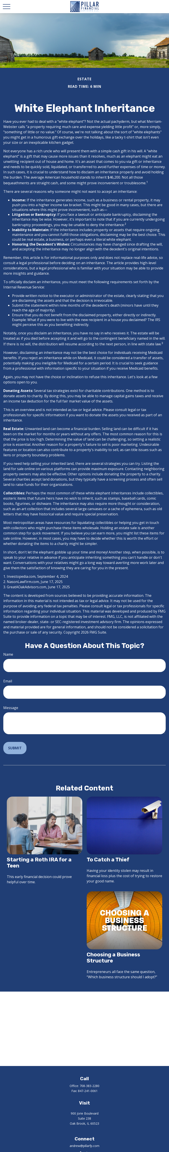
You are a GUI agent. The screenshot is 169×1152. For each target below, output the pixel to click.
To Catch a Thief (108, 860)
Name (8, 654)
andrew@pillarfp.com (84, 1146)
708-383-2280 (89, 1086)
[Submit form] (14, 748)
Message (10, 707)
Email (7, 681)
